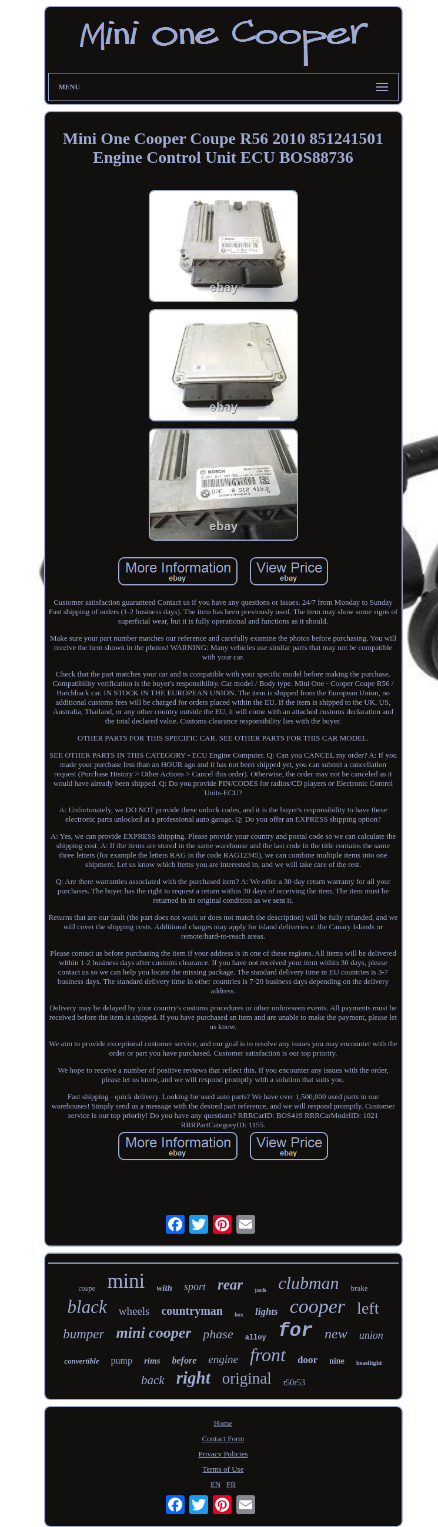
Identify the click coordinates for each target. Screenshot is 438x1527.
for (295, 1331)
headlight (369, 1362)
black (87, 1307)
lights (266, 1311)
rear (230, 1284)
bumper (83, 1334)
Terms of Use (223, 1469)
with (164, 1287)
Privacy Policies (223, 1453)
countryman (191, 1310)
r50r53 (294, 1382)
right (193, 1377)
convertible (81, 1361)
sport (195, 1286)
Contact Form (223, 1438)
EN (215, 1484)
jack (260, 1289)
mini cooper (153, 1332)
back (153, 1380)
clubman (308, 1282)
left (368, 1308)
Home (223, 1423)
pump (121, 1360)
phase (218, 1334)
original (247, 1378)
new (336, 1333)
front (268, 1354)
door (307, 1359)
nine (337, 1361)
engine (223, 1359)
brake (359, 1288)
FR (231, 1484)
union (371, 1335)
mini (126, 1281)
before (184, 1360)
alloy (255, 1338)
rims (152, 1360)
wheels (134, 1311)
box (239, 1314)
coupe (87, 1288)
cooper (317, 1306)
